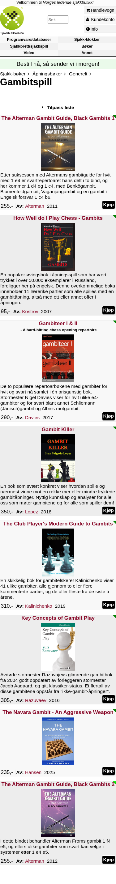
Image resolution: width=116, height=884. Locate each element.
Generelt (78, 73)
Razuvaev (35, 700)
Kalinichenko (38, 606)
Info (92, 29)
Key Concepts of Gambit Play (58, 618)
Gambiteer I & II (58, 323)
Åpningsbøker (47, 73)
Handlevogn (100, 10)
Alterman (34, 206)
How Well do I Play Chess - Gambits (58, 218)
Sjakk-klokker (87, 39)
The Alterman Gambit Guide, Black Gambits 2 (58, 784)
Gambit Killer (58, 429)
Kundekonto (100, 19)
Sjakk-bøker (12, 73)
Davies (32, 417)
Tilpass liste (60, 107)
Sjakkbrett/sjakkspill (29, 46)
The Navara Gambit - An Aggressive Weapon (57, 712)
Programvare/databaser (29, 39)
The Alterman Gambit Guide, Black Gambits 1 (58, 118)
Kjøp (108, 204)
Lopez (31, 511)
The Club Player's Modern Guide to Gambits (58, 524)
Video (29, 52)
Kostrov (30, 311)
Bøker (86, 46)
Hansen (33, 772)
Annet (86, 52)
